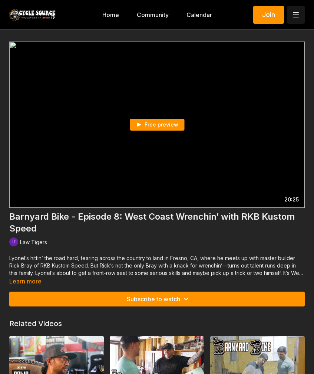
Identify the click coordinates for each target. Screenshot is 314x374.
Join (268, 15)
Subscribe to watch (159, 299)
